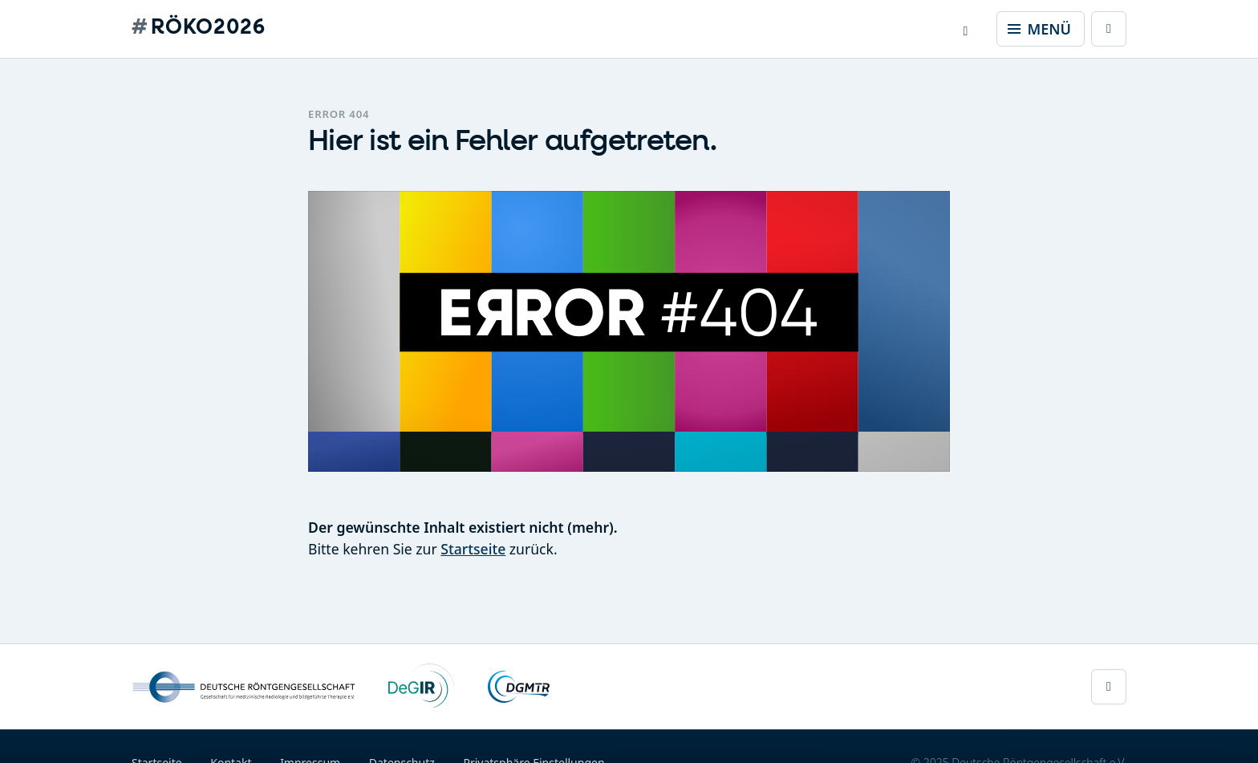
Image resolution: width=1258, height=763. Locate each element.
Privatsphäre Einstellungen (533, 753)
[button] (966, 29)
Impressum (310, 753)
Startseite (472, 548)
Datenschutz (402, 753)
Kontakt (230, 753)
